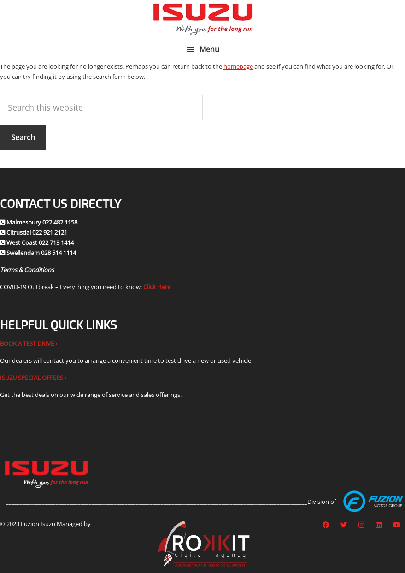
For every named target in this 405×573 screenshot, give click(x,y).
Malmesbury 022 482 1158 (41, 222)
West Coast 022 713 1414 (40, 242)
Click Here (156, 287)
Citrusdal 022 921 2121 (36, 232)
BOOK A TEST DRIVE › (28, 343)
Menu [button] (209, 49)
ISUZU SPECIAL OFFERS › (33, 377)
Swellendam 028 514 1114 (41, 252)
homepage (238, 66)
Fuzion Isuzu (202, 18)
